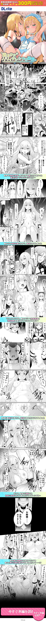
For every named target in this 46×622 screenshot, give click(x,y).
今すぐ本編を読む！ (23, 611)
